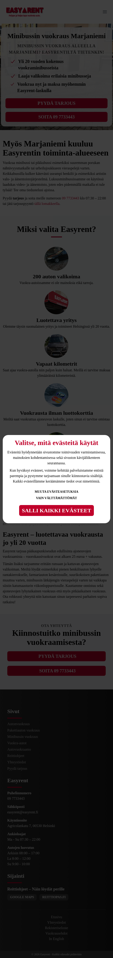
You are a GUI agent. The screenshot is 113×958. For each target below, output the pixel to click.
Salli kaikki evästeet (56, 510)
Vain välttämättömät (56, 498)
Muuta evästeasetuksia (56, 491)
